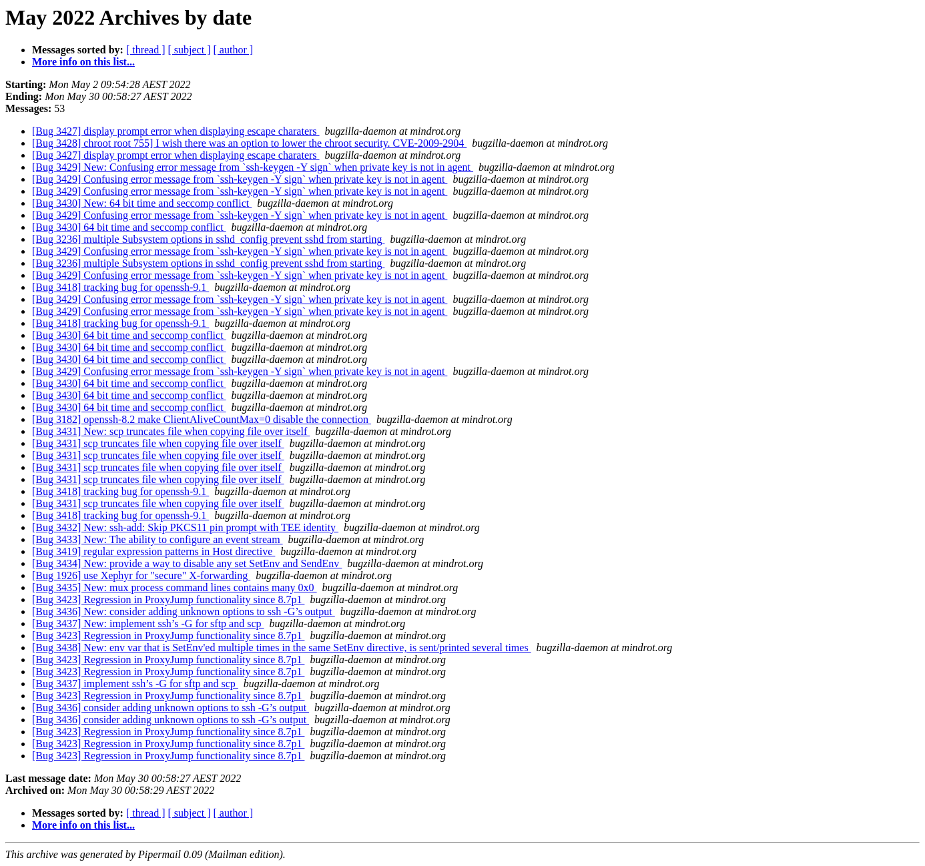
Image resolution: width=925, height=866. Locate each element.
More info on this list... (83, 61)
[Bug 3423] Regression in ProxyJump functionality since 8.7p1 (168, 599)
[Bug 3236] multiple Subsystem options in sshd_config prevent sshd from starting (208, 239)
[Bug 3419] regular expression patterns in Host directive (153, 551)
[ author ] (234, 49)
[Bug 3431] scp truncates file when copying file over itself (158, 443)
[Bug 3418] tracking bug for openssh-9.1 (120, 287)
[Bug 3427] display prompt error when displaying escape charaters (176, 131)
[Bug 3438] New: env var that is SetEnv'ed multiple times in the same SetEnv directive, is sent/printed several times (281, 647)
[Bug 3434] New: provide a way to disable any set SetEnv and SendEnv (187, 563)
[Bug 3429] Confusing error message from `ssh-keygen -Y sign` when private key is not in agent (239, 179)
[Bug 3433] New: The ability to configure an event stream (157, 539)
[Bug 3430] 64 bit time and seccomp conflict (129, 227)
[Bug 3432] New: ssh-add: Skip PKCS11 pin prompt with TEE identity (185, 527)
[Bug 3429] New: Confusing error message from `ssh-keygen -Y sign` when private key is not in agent (252, 167)
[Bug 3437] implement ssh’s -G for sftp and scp (135, 683)
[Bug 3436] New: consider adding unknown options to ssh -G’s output (183, 611)
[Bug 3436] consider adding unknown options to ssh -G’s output (170, 707)
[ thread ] (146, 49)
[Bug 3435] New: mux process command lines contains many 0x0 (174, 587)
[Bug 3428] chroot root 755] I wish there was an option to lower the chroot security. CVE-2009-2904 (249, 143)
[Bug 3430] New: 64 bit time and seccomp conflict (142, 203)
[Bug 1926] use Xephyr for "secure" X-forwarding (141, 575)
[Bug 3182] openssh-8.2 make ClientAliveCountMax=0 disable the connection (201, 419)
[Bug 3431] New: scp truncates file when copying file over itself (171, 431)
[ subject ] (189, 49)
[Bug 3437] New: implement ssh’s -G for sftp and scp (148, 623)
